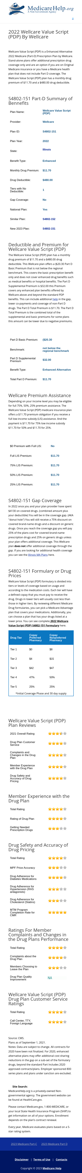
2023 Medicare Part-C (24, 1144)
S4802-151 (49, 228)
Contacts (61, 1159)
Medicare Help (52, 1168)
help (55, 299)
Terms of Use (41, 1159)
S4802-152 (49, 219)
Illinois (47, 149)
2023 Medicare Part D (54, 1144)
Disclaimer (22, 1159)
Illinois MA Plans (38, 555)
